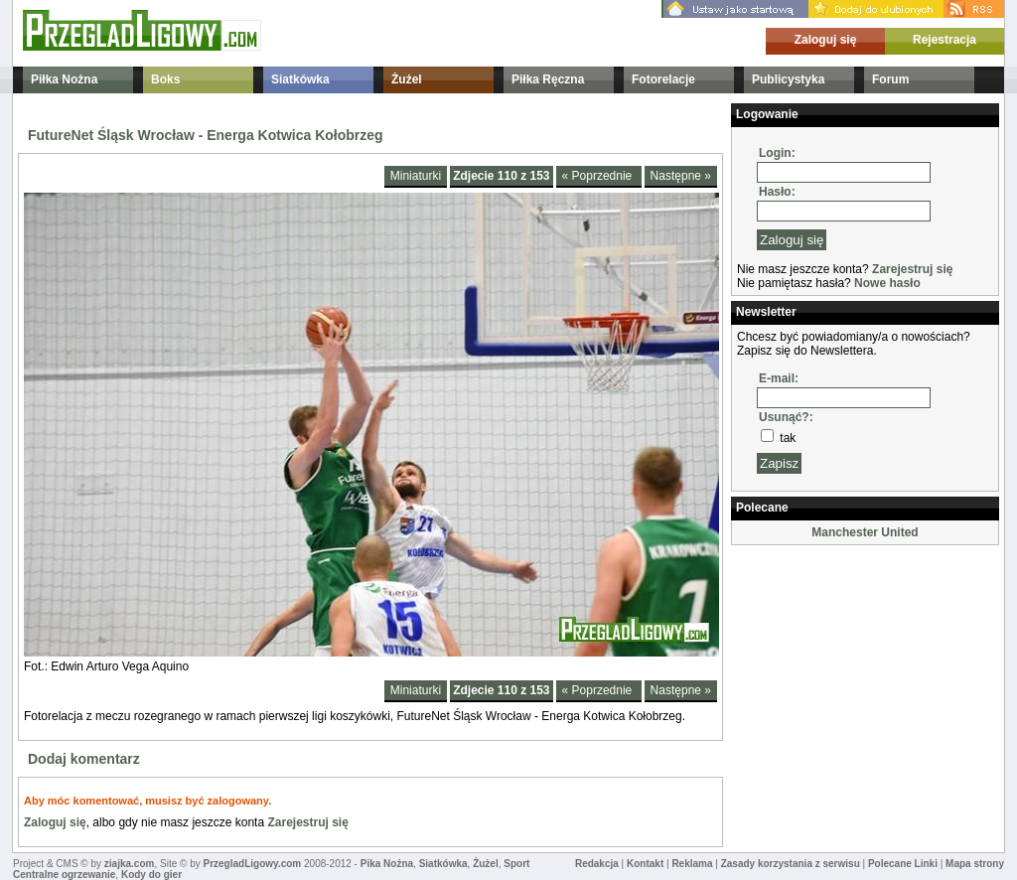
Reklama (691, 863)
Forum (890, 79)
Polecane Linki (903, 863)
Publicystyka (788, 79)
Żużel (406, 79)
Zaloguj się (826, 40)
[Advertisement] (830, 649)
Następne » (681, 176)
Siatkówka (300, 79)
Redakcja (597, 863)
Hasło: (777, 192)
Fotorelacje (663, 79)
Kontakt (645, 863)
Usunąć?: (786, 417)
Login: (777, 153)
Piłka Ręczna (547, 79)
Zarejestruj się (307, 822)
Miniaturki (415, 176)
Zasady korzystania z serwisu (790, 863)
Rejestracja (944, 40)
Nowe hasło (887, 283)
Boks (165, 79)
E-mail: (779, 378)
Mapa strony (974, 863)
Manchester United (864, 532)
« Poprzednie (599, 176)
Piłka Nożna (64, 79)
